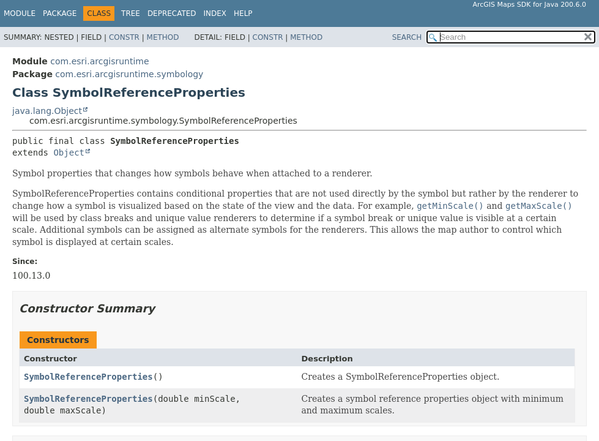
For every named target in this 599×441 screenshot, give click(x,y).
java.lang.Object (47, 111)
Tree (130, 13)
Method (163, 37)
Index (215, 13)
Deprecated (171, 13)
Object (68, 152)
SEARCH (407, 37)
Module (19, 13)
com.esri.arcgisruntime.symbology (129, 74)
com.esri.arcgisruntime (99, 61)
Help (243, 13)
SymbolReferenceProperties (88, 377)
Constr (124, 37)
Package (59, 13)
